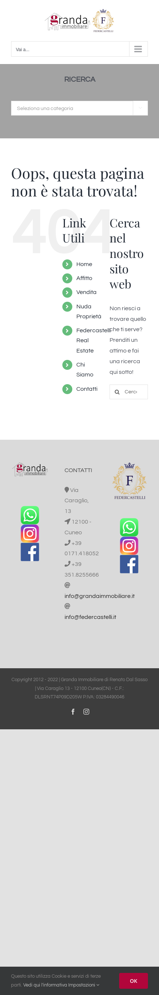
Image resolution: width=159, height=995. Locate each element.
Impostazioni (83, 985)
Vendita (86, 292)
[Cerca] (117, 392)
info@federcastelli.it (90, 617)
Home (84, 264)
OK (133, 980)
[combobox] (79, 108)
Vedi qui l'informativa (45, 985)
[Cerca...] (129, 392)
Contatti (86, 389)
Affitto (84, 278)
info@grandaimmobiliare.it (100, 596)
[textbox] (79, 108)
